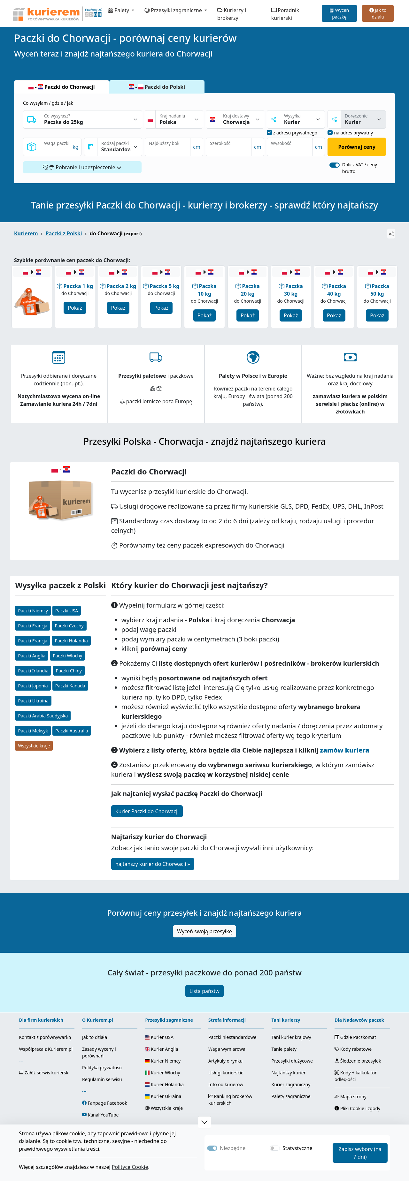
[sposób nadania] (302, 119)
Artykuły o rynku (225, 1061)
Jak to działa (378, 13)
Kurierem (26, 233)
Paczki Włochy (67, 656)
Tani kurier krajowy (291, 1037)
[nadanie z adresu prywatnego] (269, 132)
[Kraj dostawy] (241, 119)
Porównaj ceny (356, 146)
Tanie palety (284, 1049)
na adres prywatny (353, 133)
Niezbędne (232, 1148)
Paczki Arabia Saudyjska (43, 716)
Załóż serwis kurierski (44, 1073)
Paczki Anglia (31, 656)
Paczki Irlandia (33, 671)
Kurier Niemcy (163, 1061)
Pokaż (75, 307)
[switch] (334, 165)
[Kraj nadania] (179, 119)
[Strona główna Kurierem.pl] (56, 13)
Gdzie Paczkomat (355, 1037)
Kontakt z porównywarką (45, 1037)
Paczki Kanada (70, 686)
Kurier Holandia (164, 1084)
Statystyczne (297, 1148)
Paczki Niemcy (33, 611)
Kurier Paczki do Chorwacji (147, 811)
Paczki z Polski (64, 233)
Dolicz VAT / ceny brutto (359, 168)
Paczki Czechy (69, 626)
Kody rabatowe (353, 1049)
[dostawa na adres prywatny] (330, 132)
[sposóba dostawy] (363, 119)
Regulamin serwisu (102, 1079)
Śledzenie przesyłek (358, 1061)
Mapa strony (351, 1097)
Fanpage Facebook (107, 1103)
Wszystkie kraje (34, 746)
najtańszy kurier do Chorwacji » (152, 863)
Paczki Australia (71, 731)
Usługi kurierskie (225, 1073)
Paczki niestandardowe (232, 1037)
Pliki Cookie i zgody (357, 1108)
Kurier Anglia (161, 1049)
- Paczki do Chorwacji (61, 86)
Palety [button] (119, 10)
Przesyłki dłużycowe (292, 1061)
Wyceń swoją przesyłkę (204, 931)
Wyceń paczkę (339, 13)
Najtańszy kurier (289, 1073)
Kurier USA (159, 1037)
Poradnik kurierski (285, 14)
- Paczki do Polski (157, 86)
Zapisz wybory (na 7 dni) (360, 1153)
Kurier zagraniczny (291, 1084)
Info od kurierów (225, 1084)
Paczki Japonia (33, 686)
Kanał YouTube (103, 1115)
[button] (204, 1122)
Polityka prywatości (102, 1067)
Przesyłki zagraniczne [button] (173, 10)
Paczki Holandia (71, 641)
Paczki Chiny (69, 671)
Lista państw (204, 991)
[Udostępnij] (391, 233)
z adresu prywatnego (295, 133)
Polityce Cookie (130, 1166)
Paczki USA (66, 611)
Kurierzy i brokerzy (231, 14)
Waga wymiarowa (226, 1049)
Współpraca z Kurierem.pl (46, 1049)
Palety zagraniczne (291, 1096)
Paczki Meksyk (33, 731)
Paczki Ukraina (33, 701)
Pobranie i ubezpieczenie (82, 167)
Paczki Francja (32, 626)
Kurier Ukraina (163, 1096)
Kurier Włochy (162, 1073)
